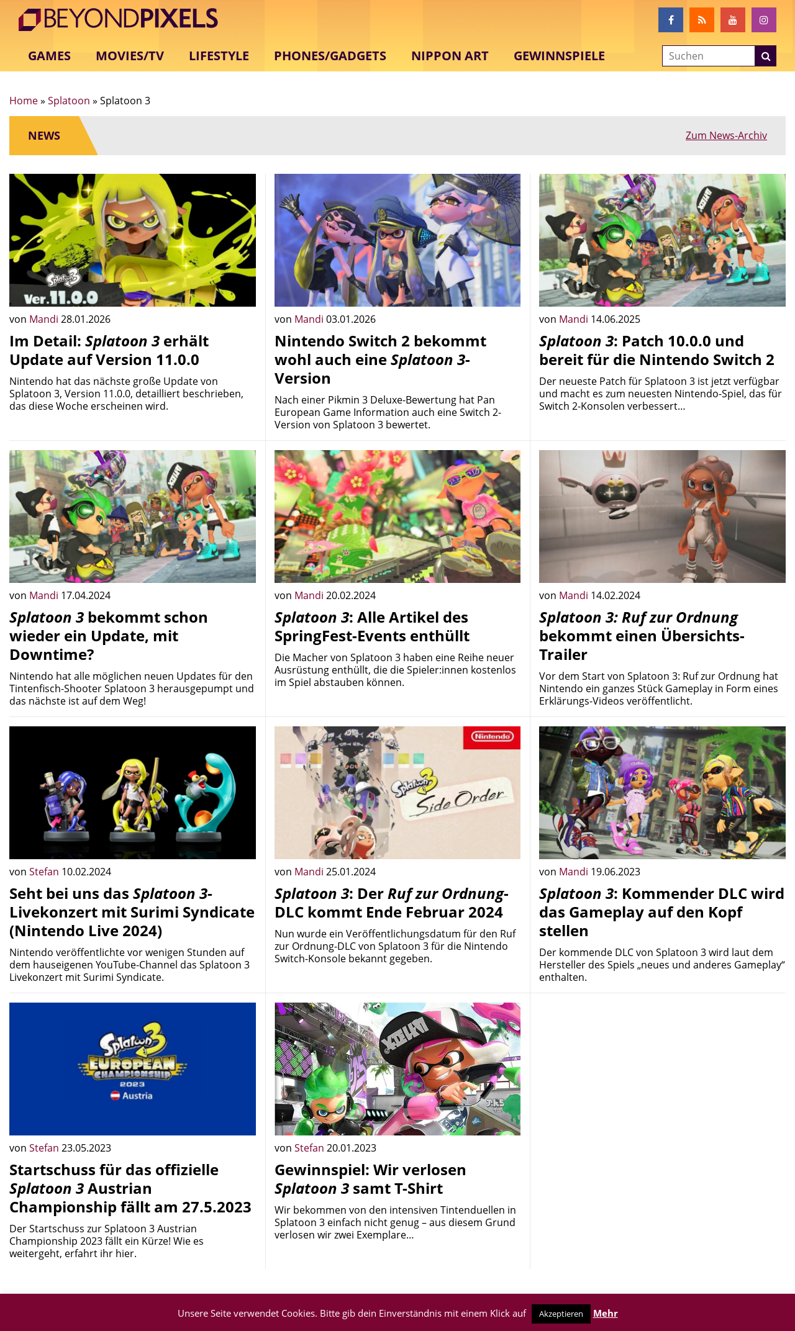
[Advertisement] (662, 1089)
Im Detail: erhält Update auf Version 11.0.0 (109, 349)
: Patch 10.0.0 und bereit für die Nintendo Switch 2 (657, 349)
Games (49, 55)
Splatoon (69, 100)
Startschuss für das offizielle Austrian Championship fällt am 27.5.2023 (130, 1188)
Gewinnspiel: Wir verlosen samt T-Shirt (370, 1178)
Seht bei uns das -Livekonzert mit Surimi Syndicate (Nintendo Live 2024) (132, 912)
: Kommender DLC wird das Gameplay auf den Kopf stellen (661, 912)
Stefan (45, 871)
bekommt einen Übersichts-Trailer (642, 635)
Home (23, 100)
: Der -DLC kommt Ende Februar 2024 (392, 902)
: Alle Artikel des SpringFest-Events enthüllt (372, 626)
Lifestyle (219, 55)
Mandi (45, 319)
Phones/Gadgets (330, 55)
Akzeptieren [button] (561, 1313)
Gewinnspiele (559, 55)
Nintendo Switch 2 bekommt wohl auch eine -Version (380, 359)
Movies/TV (130, 55)
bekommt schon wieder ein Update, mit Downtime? (108, 635)
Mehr (605, 1313)
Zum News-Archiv (726, 135)
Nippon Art (450, 55)
